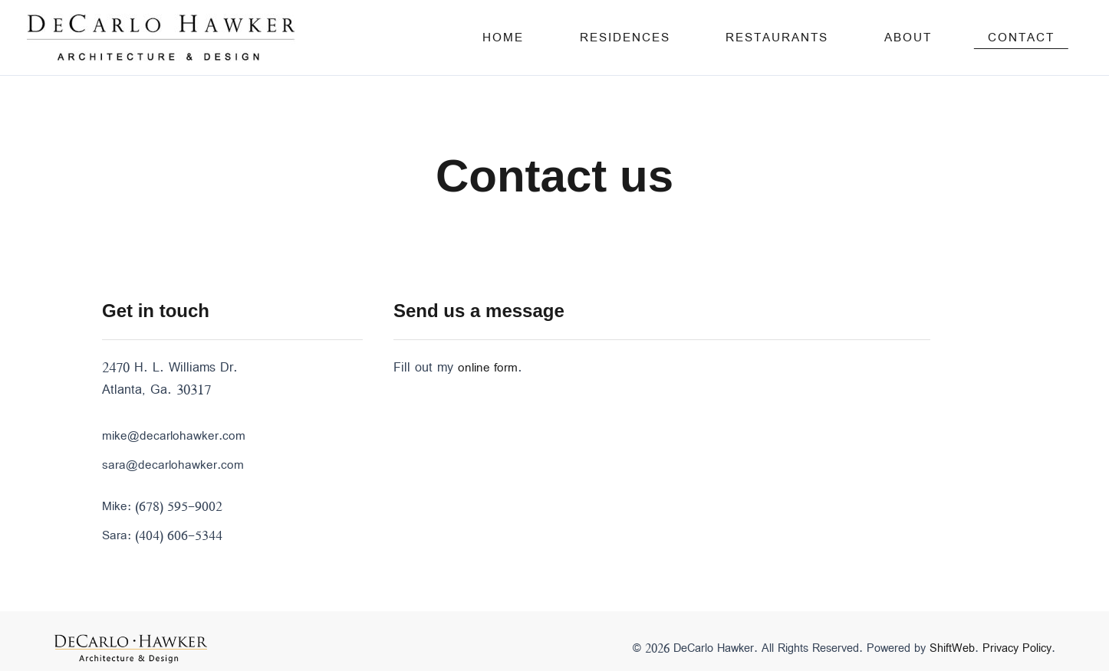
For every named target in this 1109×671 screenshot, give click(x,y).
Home (629, 37)
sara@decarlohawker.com (174, 464)
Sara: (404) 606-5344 (164, 534)
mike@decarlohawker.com (175, 435)
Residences (723, 37)
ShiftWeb (952, 647)
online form (489, 367)
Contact (1035, 37)
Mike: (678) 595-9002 (164, 505)
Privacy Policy (1016, 647)
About (950, 37)
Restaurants (847, 37)
